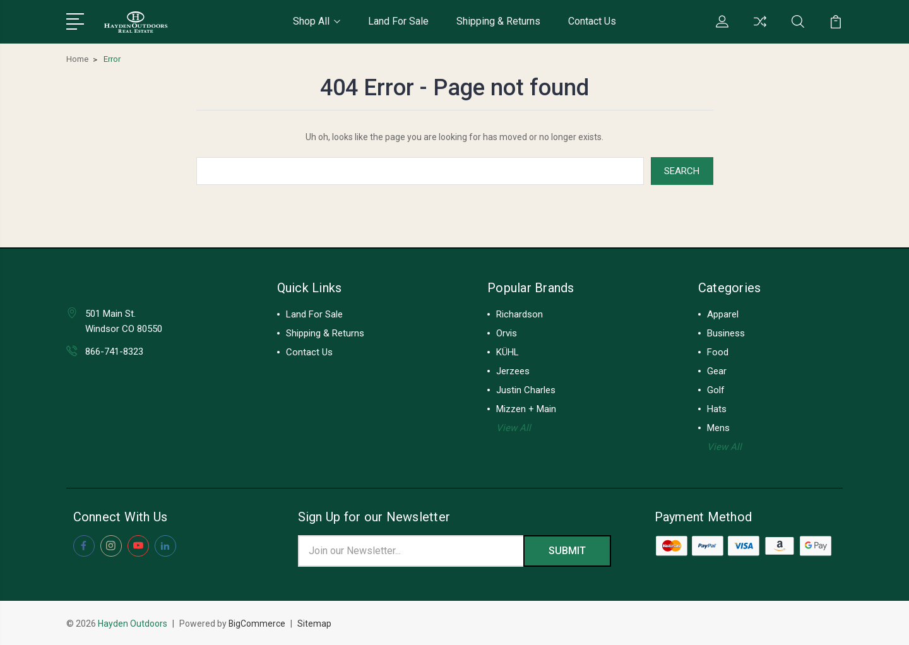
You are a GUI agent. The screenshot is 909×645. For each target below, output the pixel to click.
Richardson (519, 314)
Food (717, 352)
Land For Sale (398, 21)
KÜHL (507, 352)
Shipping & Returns (498, 21)
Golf (716, 390)
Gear (717, 371)
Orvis (506, 333)
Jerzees (513, 371)
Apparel (723, 314)
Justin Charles (526, 390)
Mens (718, 428)
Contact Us (592, 21)
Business (726, 333)
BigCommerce (257, 623)
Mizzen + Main (526, 409)
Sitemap (315, 623)
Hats (717, 409)
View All (513, 428)
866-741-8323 (114, 351)
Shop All (316, 21)
